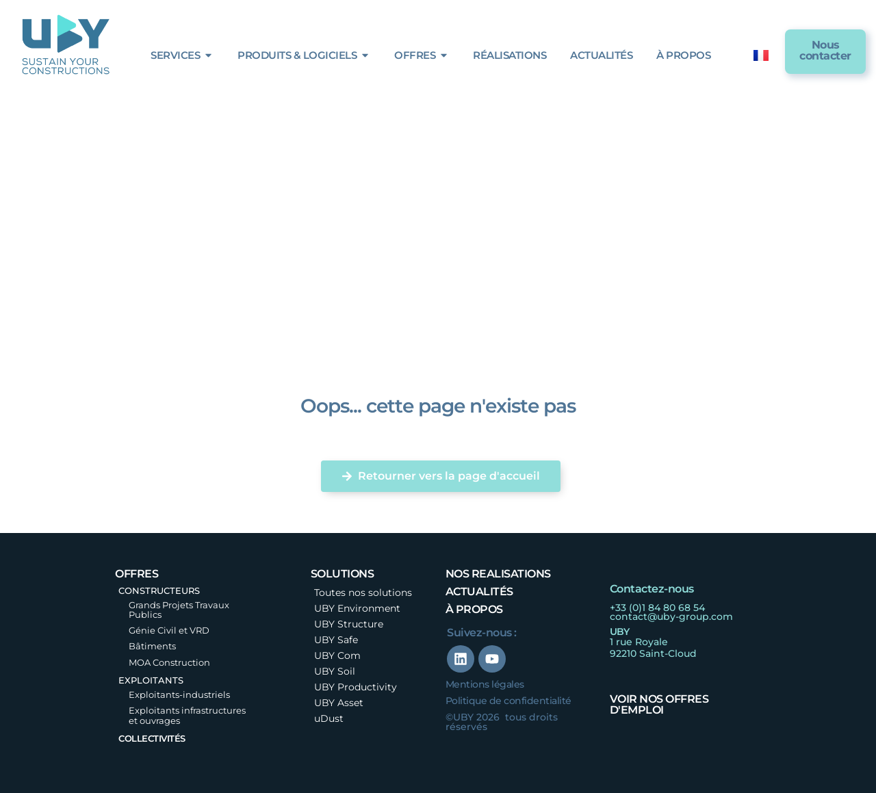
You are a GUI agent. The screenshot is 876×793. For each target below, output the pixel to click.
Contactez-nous (652, 588)
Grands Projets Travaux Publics (179, 609)
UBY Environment (357, 608)
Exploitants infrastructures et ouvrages (187, 715)
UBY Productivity (355, 687)
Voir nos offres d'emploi (659, 704)
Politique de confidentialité (508, 700)
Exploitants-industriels (179, 694)
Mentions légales (485, 684)
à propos (474, 609)
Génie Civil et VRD (169, 630)
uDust (329, 718)
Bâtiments (152, 645)
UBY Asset (338, 703)
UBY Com (337, 655)
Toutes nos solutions (363, 592)
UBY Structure (348, 624)
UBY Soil (334, 671)
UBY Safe (336, 640)
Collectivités (151, 738)
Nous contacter (825, 50)
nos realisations (498, 573)
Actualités (479, 591)
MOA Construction (169, 662)
